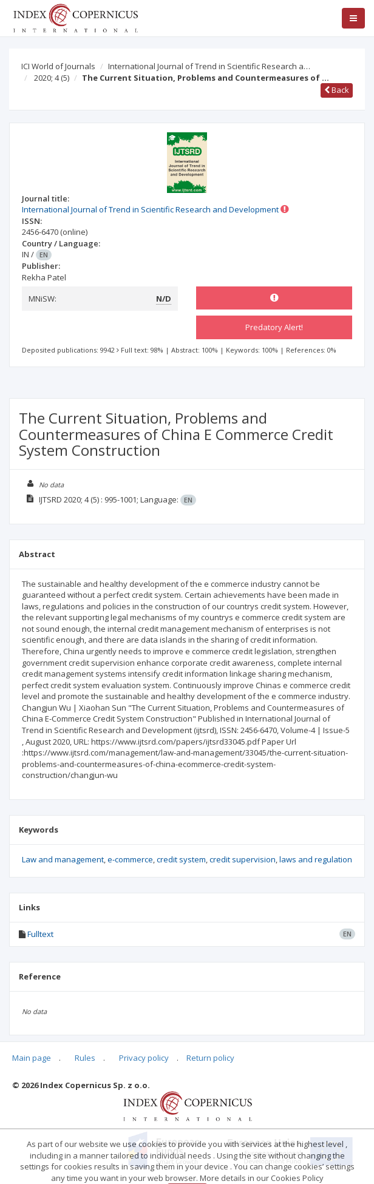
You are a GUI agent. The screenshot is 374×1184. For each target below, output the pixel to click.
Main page (31, 1057)
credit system (181, 859)
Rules (85, 1057)
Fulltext (40, 934)
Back (336, 89)
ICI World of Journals (58, 66)
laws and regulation (315, 859)
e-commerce (130, 859)
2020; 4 (51, 77)
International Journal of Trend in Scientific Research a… (209, 66)
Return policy (210, 1057)
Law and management (63, 859)
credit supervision (242, 859)
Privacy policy (144, 1057)
